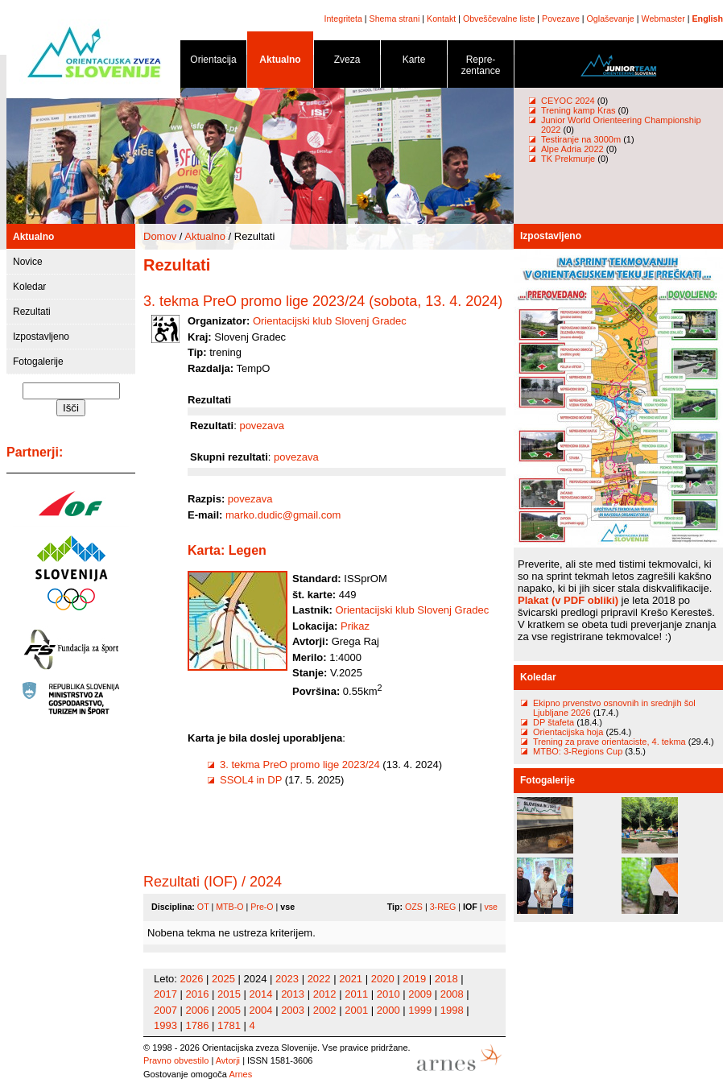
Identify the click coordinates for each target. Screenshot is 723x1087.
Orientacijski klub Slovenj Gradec (330, 321)
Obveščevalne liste (499, 18)
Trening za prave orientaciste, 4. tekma (609, 741)
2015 (229, 994)
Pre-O (261, 906)
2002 (325, 1010)
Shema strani (395, 18)
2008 (452, 994)
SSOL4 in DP (251, 780)
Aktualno (280, 62)
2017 (165, 994)
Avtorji (228, 1060)
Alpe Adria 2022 (572, 149)
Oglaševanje (610, 18)
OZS (414, 906)
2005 (229, 1010)
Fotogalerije (38, 361)
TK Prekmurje (568, 158)
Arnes (240, 1074)
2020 (383, 979)
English (707, 18)
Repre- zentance (481, 68)
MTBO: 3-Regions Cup (577, 751)
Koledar (29, 286)
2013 (292, 994)
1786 (197, 1025)
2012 (325, 994)
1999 (420, 1010)
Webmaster (663, 18)
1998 (452, 1010)
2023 (287, 979)
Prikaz (355, 626)
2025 (223, 979)
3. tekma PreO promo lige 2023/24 (300, 764)
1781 (229, 1025)
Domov (159, 236)
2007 (165, 1010)
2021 (350, 979)
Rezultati (32, 311)
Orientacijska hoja (568, 732)
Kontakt (441, 18)
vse (491, 906)
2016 (197, 994)
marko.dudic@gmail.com (283, 515)
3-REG (443, 906)
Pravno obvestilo (176, 1060)
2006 (197, 1010)
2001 (356, 1010)
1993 (165, 1025)
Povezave (561, 18)
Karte (414, 62)
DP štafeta (553, 722)
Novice (28, 261)
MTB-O (229, 906)
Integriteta (343, 18)
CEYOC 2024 (568, 100)
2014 (261, 994)
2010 (388, 994)
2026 (192, 979)
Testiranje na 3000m (582, 139)
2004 (261, 1010)
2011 (356, 994)
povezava (261, 426)
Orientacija (213, 62)
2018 (446, 979)
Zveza (347, 62)
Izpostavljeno (41, 336)
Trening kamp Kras (578, 110)
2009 (420, 994)
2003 (292, 1010)
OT (203, 906)
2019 (414, 979)
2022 (319, 979)
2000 (388, 1010)
